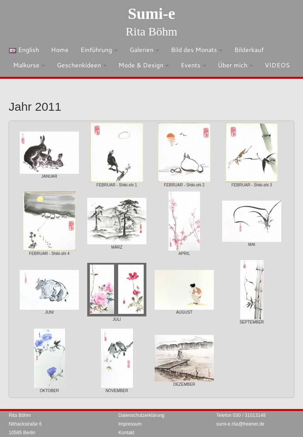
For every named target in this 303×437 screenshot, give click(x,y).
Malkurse (29, 65)
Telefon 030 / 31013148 (241, 415)
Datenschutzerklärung (141, 415)
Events (193, 65)
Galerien (144, 49)
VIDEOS (277, 65)
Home (60, 49)
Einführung (99, 49)
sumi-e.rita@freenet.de (240, 424)
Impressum (130, 424)
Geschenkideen (82, 65)
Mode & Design (143, 65)
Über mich (235, 65)
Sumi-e (151, 13)
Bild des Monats (197, 49)
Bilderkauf (249, 49)
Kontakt (126, 432)
